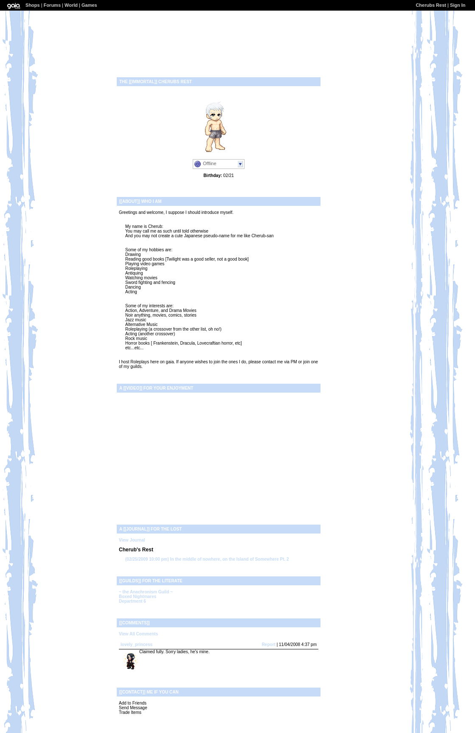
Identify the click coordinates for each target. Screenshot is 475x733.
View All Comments (138, 634)
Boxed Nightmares (137, 596)
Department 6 (132, 601)
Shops (32, 5)
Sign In (458, 5)
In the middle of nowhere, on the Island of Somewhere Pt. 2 (207, 559)
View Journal (132, 540)
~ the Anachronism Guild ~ (146, 592)
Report (268, 644)
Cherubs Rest (431, 5)
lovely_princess (136, 644)
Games (89, 5)
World (71, 5)
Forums (52, 5)
